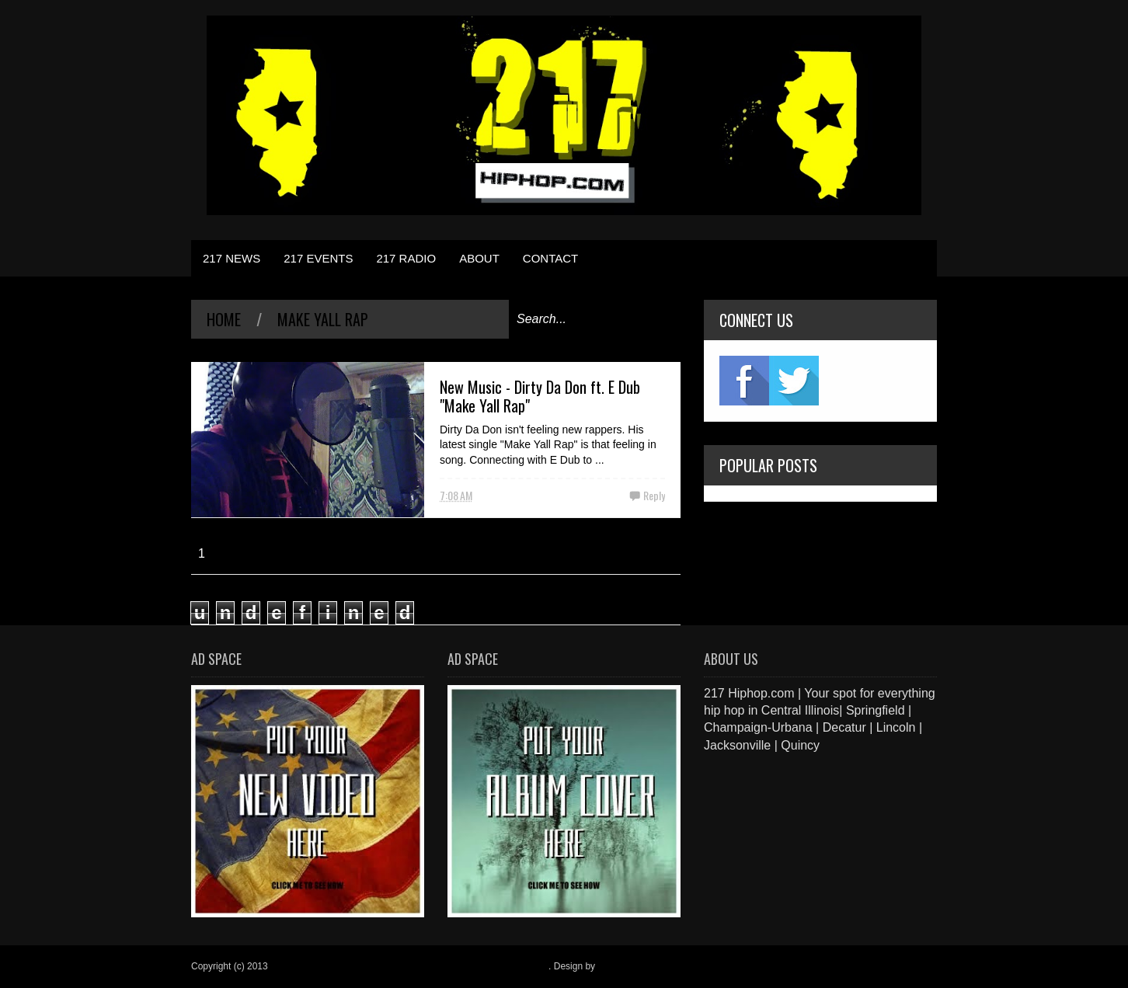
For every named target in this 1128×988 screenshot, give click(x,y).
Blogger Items (626, 966)
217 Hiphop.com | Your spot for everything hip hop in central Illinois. (409, 966)
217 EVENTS (318, 258)
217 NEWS (231, 258)
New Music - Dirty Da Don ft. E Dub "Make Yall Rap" (540, 396)
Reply (654, 495)
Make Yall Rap (322, 319)
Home (224, 319)
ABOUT (479, 258)
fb (744, 380)
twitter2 (794, 380)
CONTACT (550, 258)
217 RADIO (406, 258)
